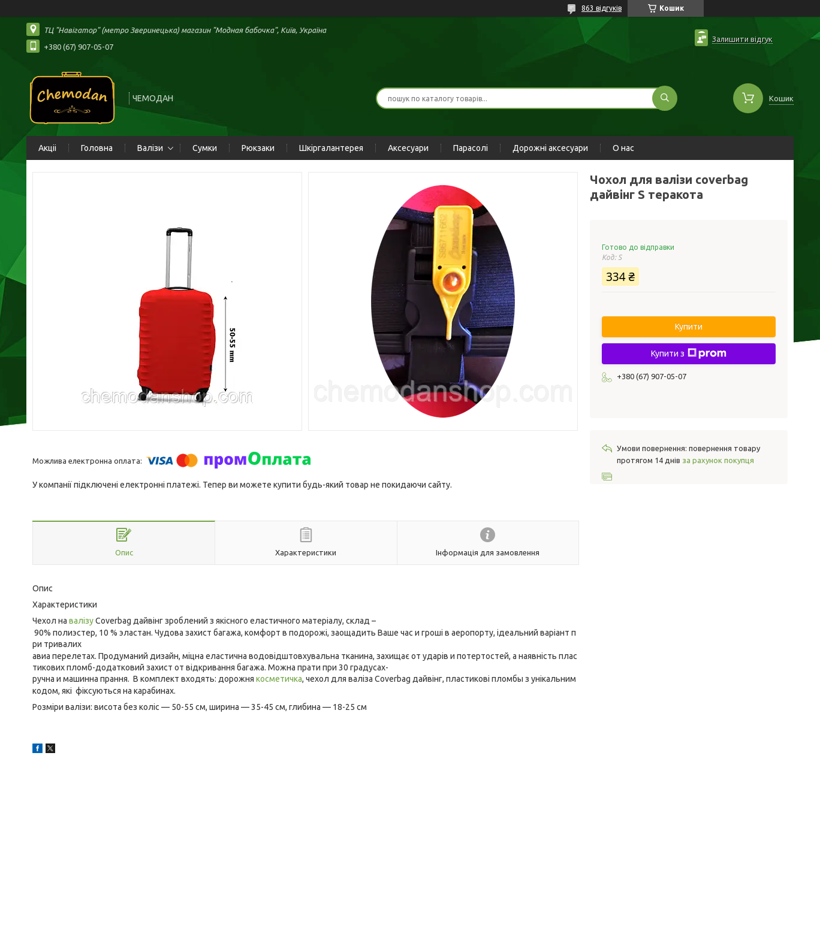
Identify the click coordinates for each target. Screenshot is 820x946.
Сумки (204, 148)
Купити (689, 326)
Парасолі (470, 148)
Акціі (47, 148)
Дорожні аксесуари (550, 148)
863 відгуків (601, 8)
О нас (623, 148)
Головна (97, 148)
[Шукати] (664, 98)
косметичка (279, 679)
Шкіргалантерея (331, 148)
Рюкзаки (258, 148)
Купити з (688, 353)
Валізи (150, 148)
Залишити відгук (742, 39)
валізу (81, 620)
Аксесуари (408, 148)
